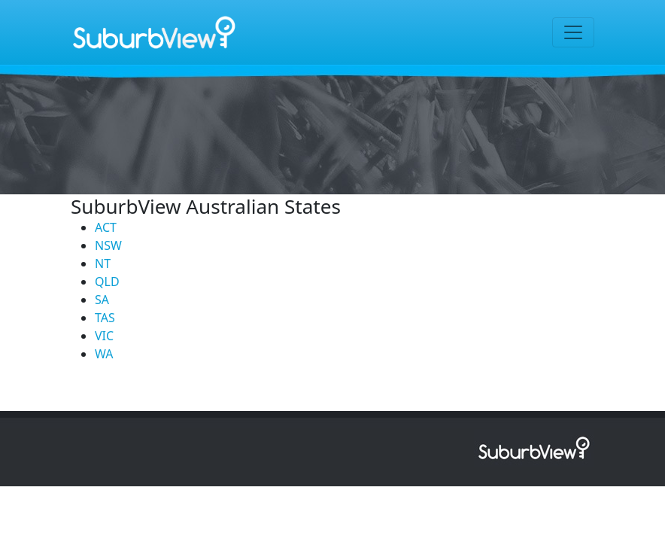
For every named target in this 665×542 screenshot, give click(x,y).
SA (102, 299)
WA (104, 354)
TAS (105, 317)
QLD (107, 281)
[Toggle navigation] (573, 32)
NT (103, 263)
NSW (108, 245)
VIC (104, 335)
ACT (106, 227)
